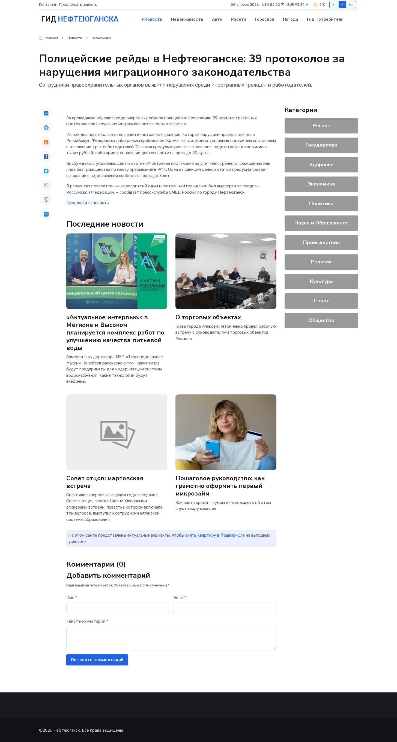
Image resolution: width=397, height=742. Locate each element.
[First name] (117, 608)
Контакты (47, 4)
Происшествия (321, 242)
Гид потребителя (325, 19)
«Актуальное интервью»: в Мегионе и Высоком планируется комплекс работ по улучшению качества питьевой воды (115, 332)
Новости (153, 19)
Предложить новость (78, 4)
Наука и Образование (321, 222)
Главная (48, 38)
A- (334, 4)
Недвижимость (187, 19)
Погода (290, 19)
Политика (321, 203)
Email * (180, 597)
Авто (217, 19)
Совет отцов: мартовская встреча (105, 482)
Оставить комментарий (97, 659)
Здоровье (321, 164)
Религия (321, 261)
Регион (321, 125)
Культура (321, 281)
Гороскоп (264, 19)
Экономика (101, 38)
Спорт (321, 300)
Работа (238, 19)
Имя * (71, 597)
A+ (351, 4)
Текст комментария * (87, 621)
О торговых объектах (208, 317)
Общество (321, 320)
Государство (321, 144)
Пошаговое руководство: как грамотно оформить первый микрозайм (220, 485)
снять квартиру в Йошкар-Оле (215, 535)
